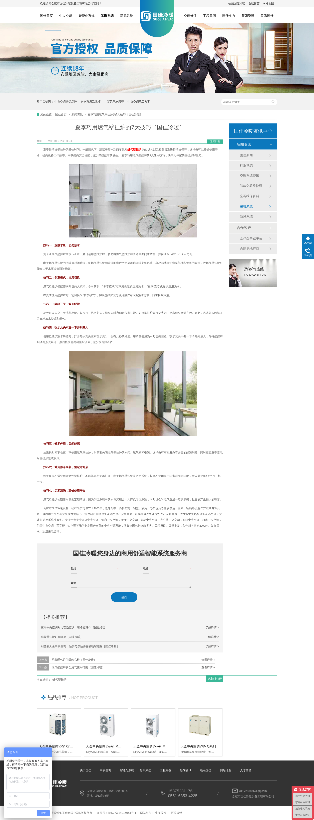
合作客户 (244, 228)
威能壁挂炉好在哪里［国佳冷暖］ (62, 636)
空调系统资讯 (249, 175)
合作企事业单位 (251, 238)
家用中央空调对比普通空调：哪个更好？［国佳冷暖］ (74, 627)
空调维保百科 (249, 196)
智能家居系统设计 (92, 101)
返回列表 (215, 141)
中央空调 (65, 15)
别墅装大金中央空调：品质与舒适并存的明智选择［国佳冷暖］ (80, 646)
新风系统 (126, 15)
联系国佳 (267, 15)
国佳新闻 (246, 155)
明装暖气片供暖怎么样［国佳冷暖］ (74, 659)
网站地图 (268, 3)
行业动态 (246, 165)
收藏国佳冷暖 (236, 3)
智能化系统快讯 (251, 186)
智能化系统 (86, 15)
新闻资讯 (248, 15)
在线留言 (254, 3)
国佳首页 (46, 15)
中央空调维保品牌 (65, 101)
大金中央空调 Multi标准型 (109, 746)
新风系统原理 (115, 101)
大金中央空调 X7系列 (57, 746)
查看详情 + (208, 659)
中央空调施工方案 (139, 101)
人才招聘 (245, 770)
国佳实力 (228, 15)
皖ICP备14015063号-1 (122, 812)
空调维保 (190, 15)
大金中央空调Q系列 (198, 746)
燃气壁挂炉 (59, 679)
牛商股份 (160, 812)
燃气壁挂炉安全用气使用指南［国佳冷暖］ (78, 667)
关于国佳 (85, 770)
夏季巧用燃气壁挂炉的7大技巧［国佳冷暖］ (115, 114)
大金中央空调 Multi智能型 (156, 746)
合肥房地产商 (249, 248)
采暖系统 (107, 15)
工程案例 (209, 15)
